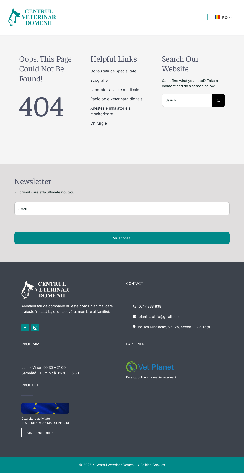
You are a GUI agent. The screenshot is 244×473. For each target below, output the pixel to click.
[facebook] (25, 327)
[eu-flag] (45, 404)
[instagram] (35, 327)
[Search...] (187, 100)
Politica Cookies (152, 465)
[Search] (218, 100)
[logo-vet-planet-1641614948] (150, 363)
